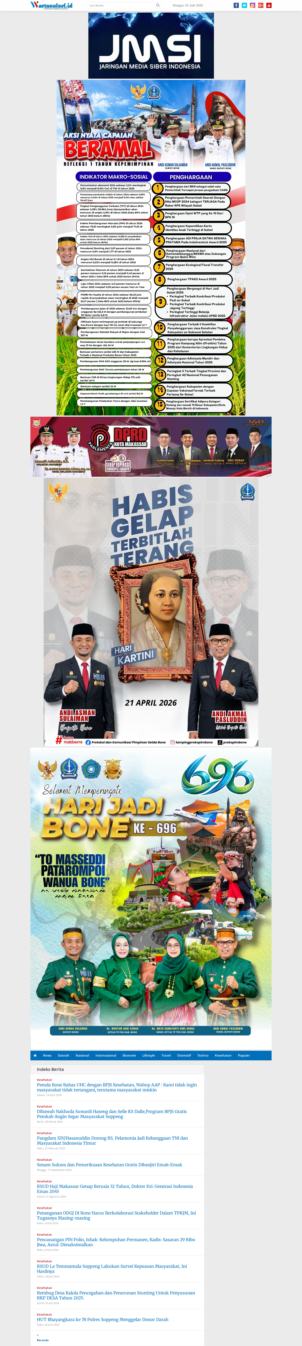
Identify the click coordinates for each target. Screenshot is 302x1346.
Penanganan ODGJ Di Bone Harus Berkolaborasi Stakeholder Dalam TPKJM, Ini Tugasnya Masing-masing (116, 1215)
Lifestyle (148, 1055)
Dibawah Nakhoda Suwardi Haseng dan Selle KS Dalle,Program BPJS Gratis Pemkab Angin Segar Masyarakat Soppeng (112, 1114)
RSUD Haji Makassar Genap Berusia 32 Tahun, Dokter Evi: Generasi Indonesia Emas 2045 (115, 1189)
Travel (166, 1055)
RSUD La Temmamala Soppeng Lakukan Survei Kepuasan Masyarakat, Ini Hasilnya (112, 1269)
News (47, 1055)
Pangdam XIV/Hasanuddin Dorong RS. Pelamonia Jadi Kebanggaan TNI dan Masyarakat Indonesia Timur (112, 1140)
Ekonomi (129, 1055)
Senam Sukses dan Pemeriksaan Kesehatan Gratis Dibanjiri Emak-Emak (109, 1164)
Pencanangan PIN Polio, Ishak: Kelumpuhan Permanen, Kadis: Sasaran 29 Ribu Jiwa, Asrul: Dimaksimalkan (116, 1242)
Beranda (43, 1340)
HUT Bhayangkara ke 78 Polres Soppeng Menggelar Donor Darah (102, 1319)
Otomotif (184, 1055)
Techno (202, 1055)
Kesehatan (223, 1055)
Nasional (82, 1055)
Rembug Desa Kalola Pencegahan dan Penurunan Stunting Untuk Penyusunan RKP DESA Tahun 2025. (116, 1295)
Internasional (106, 1055)
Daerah (63, 1055)
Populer (244, 1055)
